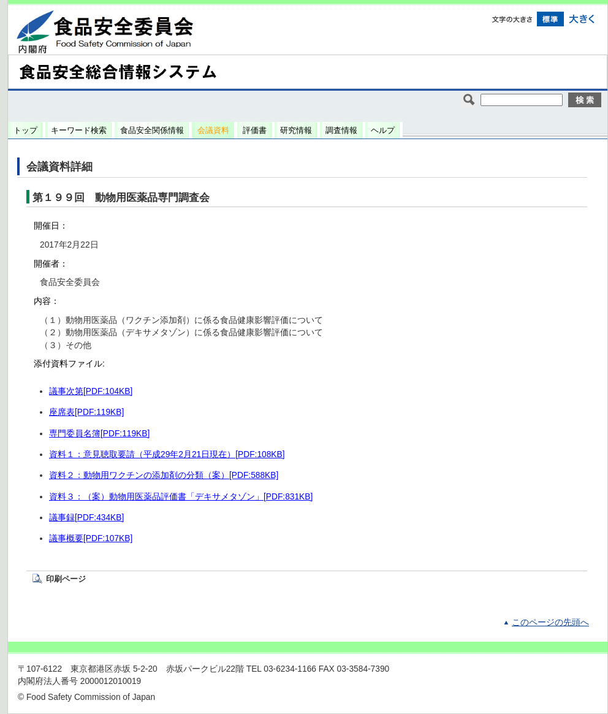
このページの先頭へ (550, 622)
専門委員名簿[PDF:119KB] (99, 433)
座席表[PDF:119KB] (86, 412)
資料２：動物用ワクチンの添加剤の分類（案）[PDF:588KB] (163, 475)
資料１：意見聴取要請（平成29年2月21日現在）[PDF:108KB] (166, 454)
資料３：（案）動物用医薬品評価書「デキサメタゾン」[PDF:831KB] (181, 496)
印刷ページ (66, 578)
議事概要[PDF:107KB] (90, 538)
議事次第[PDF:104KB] (90, 391)
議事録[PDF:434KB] (86, 517)
